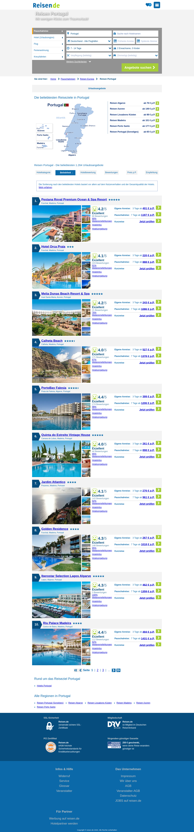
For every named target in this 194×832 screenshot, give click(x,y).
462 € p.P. (151, 584)
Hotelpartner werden (64, 823)
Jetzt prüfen (150, 221)
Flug (36, 44)
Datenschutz (128, 795)
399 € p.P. (151, 396)
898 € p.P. (151, 449)
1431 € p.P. (151, 638)
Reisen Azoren (143, 703)
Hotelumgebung (99, 229)
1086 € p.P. (151, 308)
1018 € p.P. (151, 544)
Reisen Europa (87, 79)
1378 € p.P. (151, 355)
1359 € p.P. (151, 591)
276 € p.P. (151, 490)
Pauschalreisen (68, 79)
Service (64, 781)
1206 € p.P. (151, 402)
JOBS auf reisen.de (128, 800)
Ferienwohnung (41, 50)
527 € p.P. (151, 349)
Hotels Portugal (44, 686)
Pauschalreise (41, 31)
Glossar (64, 786)
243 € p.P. (151, 302)
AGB (128, 786)
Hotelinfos (97, 225)
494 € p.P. (151, 631)
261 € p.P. (151, 443)
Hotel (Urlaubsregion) (44, 37)
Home (53, 79)
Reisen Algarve (75, 703)
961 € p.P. (151, 497)
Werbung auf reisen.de (64, 818)
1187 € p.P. (151, 214)
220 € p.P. (151, 255)
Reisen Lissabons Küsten (100, 703)
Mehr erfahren (45, 187)
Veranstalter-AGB (128, 791)
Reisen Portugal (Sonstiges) (50, 703)
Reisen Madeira (124, 703)
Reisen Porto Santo (46, 707)
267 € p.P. (151, 537)
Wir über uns (128, 781)
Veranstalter (64, 791)
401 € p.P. (151, 208)
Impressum (128, 776)
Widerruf (64, 776)
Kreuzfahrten (40, 56)
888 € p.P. (151, 261)
